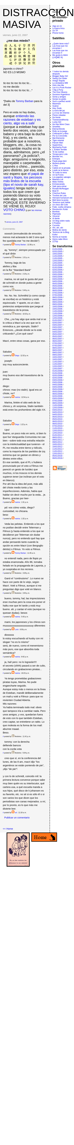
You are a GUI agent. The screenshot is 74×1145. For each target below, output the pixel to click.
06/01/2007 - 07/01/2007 (57, 342)
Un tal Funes (58, 175)
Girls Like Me (58, 85)
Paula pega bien (59, 161)
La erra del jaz (58, 110)
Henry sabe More (60, 239)
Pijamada (56, 214)
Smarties (56, 126)
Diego (17, 355)
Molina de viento (59, 230)
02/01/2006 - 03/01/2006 (57, 273)
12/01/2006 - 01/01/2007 (57, 319)
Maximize (56, 104)
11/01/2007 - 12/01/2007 (57, 365)
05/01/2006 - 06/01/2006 (57, 287)
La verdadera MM (60, 83)
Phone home (58, 33)
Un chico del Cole (60, 205)
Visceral (55, 216)
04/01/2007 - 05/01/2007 (57, 333)
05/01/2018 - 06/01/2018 (57, 457)
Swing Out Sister (59, 78)
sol (16, 812)
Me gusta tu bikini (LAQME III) (60, 56)
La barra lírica (58, 28)
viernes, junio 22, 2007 (14, 222)
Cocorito (56, 225)
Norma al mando (59, 237)
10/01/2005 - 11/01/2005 (57, 255)
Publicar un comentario (17, 817)
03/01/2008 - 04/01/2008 (57, 383)
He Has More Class (61, 124)
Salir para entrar (59, 186)
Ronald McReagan (60, 188)
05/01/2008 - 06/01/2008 (57, 392)
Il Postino (56, 223)
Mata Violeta (57, 182)
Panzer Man (57, 143)
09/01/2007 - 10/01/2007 (57, 356)
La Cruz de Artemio (60, 113)
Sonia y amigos (59, 97)
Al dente (56, 218)
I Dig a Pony (57, 90)
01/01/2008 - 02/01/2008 (57, 374)
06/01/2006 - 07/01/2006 (57, 291)
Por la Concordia (59, 136)
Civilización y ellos (60, 133)
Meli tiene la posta (60, 200)
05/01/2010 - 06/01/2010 (57, 420)
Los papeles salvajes (61, 177)
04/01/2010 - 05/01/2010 (57, 415)
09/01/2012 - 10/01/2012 (57, 443)
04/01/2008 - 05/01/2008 (57, 388)
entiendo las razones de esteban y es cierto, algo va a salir (22, 119)
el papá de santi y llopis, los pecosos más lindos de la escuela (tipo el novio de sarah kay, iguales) (23, 181)
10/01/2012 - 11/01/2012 (57, 448)
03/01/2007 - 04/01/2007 (57, 328)
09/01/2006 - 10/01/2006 (57, 305)
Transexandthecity (60, 120)
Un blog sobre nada (61, 221)
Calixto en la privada (61, 168)
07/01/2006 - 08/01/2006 (57, 296)
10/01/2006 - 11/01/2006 (57, 310)
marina (17, 397)
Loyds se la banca (60, 170)
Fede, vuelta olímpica (61, 207)
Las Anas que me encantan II (60, 51)
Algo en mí (57, 26)
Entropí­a (56, 159)
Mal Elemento (58, 138)
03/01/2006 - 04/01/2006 (57, 278)
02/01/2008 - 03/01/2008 (57, 379)
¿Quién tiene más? (60, 43)
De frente (56, 117)
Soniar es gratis (59, 99)
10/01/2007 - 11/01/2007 (57, 360)
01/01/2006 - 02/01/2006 (57, 268)
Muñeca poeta (58, 163)
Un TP (55, 31)
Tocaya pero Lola (59, 154)
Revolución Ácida (60, 209)
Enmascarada (58, 184)
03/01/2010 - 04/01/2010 (57, 411)
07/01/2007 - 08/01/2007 (57, 346)
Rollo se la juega (59, 131)
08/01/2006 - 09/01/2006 (57, 301)
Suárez (55, 106)
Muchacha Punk (59, 147)
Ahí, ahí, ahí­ (57, 228)
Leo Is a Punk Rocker (61, 87)
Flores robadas (59, 115)
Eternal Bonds (58, 129)
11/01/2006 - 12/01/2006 (57, 314)
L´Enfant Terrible (59, 149)
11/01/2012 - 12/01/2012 (57, 452)
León (16, 629)
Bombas (56, 211)
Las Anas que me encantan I (60, 47)
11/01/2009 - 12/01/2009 (57, 406)
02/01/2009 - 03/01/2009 (57, 397)
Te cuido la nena (59, 172)
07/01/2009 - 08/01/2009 (57, 402)
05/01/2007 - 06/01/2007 (57, 337)
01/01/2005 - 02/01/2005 (57, 250)
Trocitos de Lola (59, 195)
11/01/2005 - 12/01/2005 (57, 259)
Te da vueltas (58, 152)
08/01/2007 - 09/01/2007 (57, 351)
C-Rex (55, 166)
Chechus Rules (59, 193)
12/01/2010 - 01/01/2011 (57, 434)
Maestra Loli (57, 179)
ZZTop (55, 241)
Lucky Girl (56, 122)
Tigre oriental (58, 140)
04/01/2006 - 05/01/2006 (57, 282)
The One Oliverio (59, 92)
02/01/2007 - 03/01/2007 (57, 324)
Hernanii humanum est (62, 198)
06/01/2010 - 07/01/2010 (57, 425)
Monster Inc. (57, 156)
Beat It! (55, 191)
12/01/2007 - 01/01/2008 (57, 369)
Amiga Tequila (58, 81)
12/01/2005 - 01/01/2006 (57, 264)
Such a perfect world (61, 101)
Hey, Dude (57, 108)
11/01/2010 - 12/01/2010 (57, 429)
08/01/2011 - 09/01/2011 (57, 438)
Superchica (57, 145)
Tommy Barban (24, 101)
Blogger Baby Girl (60, 76)
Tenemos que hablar (61, 202)
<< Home (8, 828)
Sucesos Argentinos (61, 94)
